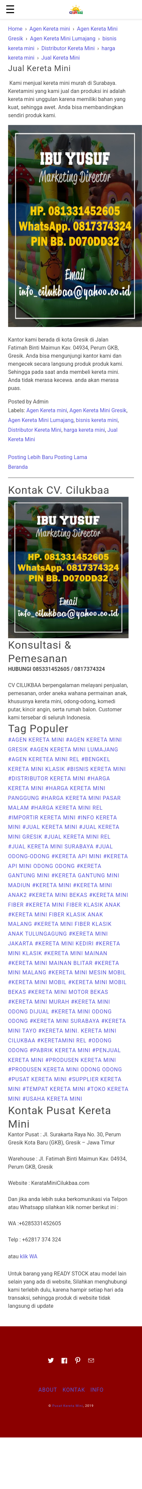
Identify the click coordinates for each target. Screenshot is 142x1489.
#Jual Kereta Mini (50, 827)
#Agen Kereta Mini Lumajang (73, 749)
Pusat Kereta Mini (67, 1405)
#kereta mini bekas (58, 895)
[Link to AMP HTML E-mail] (91, 1362)
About (48, 1390)
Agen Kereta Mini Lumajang (40, 420)
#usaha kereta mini (52, 1099)
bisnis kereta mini (97, 420)
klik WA (28, 1256)
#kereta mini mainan (76, 953)
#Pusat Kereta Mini (38, 1079)
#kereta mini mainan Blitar (51, 963)
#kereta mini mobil (38, 982)
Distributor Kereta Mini (34, 430)
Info (96, 1390)
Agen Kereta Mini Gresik (97, 410)
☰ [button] (10, 9)
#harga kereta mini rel (66, 808)
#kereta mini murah (39, 1002)
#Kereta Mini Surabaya (65, 1021)
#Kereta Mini (52, 885)
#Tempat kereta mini (54, 1089)
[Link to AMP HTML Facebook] (64, 1362)
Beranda (18, 467)
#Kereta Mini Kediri (65, 943)
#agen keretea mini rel (44, 759)
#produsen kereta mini (80, 1060)
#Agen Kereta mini (37, 740)
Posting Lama (70, 457)
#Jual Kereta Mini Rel (77, 837)
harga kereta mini (84, 430)
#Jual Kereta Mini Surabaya (51, 846)
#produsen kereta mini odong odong (65, 1069)
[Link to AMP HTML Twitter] (51, 1362)
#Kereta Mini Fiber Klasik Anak (73, 905)
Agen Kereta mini (46, 410)
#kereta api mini (77, 856)
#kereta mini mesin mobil (87, 972)
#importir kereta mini (42, 817)
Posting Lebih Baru (30, 457)
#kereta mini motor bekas (68, 992)
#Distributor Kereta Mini (47, 778)
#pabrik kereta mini (61, 1050)
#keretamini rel (62, 1040)
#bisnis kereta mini (96, 769)
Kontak (74, 1390)
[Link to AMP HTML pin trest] (77, 1362)
